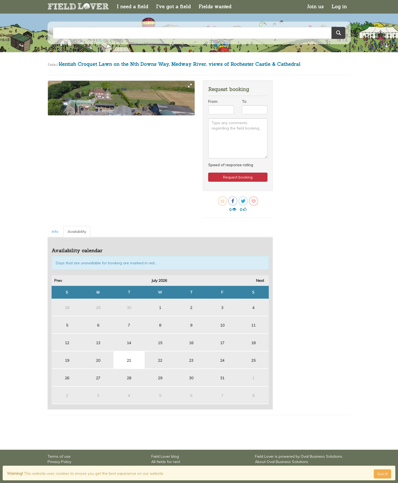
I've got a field (173, 6)
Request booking (238, 177)
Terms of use (59, 456)
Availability (77, 231)
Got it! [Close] (382, 474)
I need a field (132, 6)
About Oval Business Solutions (281, 461)
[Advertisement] (313, 160)
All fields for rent (165, 461)
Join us (315, 6)
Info (55, 231)
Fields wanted (215, 6)
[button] (190, 85)
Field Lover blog (165, 456)
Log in (339, 6)
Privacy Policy (59, 461)
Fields (52, 65)
